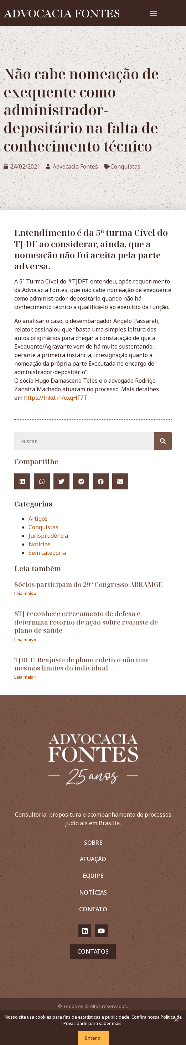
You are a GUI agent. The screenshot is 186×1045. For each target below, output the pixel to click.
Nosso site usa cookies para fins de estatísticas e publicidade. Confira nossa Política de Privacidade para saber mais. (93, 1020)
